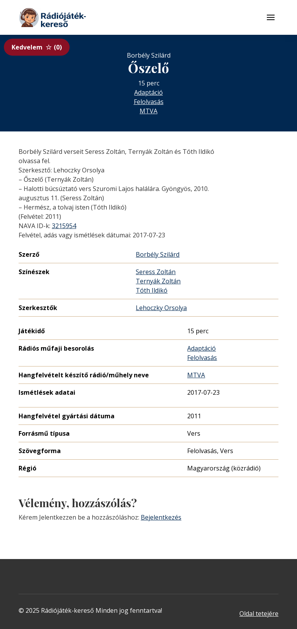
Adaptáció (148, 92)
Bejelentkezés (161, 517)
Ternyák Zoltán (158, 281)
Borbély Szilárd (157, 254)
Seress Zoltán (156, 272)
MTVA (148, 111)
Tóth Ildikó (151, 290)
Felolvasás (149, 101)
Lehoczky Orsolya (161, 307)
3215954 (64, 226)
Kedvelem (37, 47)
